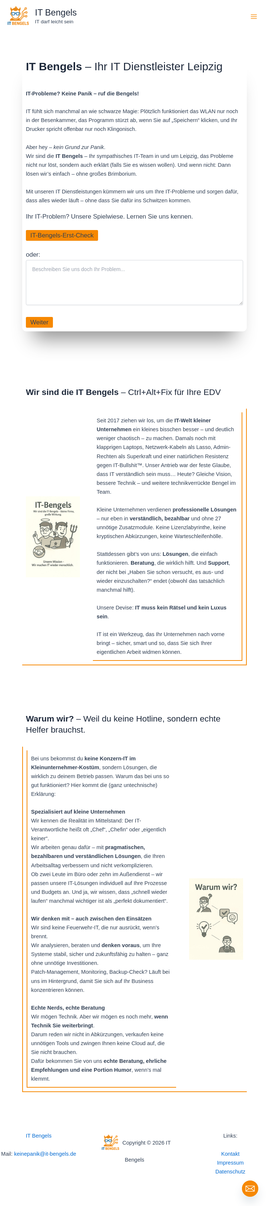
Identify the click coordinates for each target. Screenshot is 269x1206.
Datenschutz (230, 1172)
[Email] (250, 1188)
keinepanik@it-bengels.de (45, 1154)
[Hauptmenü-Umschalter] (254, 16)
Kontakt (230, 1154)
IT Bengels (56, 12)
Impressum (230, 1163)
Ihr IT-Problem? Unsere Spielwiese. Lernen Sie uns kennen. (109, 216)
